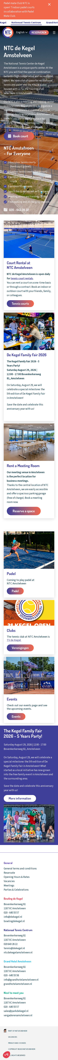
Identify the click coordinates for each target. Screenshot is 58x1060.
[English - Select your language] (22, 32)
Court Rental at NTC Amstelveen (19, 265)
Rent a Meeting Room (23, 465)
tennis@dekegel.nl (14, 948)
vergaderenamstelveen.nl (18, 1015)
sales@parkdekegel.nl (16, 1011)
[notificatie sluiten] (49, 4)
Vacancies (12, 1037)
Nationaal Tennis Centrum (26, 22)
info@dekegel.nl (13, 917)
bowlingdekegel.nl (14, 921)
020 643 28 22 (10, 944)
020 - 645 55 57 (11, 913)
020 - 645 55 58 (11, 975)
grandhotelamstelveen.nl (18, 984)
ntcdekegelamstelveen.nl (18, 952)
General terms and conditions (20, 869)
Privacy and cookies (17, 1043)
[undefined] (54, 32)
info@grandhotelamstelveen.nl (21, 980)
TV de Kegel (14, 640)
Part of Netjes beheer (17, 1031)
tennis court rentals (22, 278)
